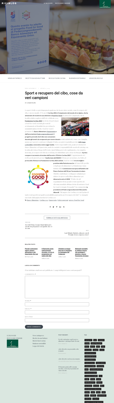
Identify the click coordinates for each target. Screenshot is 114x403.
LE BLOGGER (48, 3)
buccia (92, 346)
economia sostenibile (91, 376)
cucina (102, 350)
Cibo (103, 346)
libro (102, 386)
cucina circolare (89, 363)
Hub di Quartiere (90, 382)
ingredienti (88, 386)
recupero (95, 399)
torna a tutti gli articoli (57, 218)
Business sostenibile (77, 78)
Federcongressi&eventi (45, 134)
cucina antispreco (90, 359)
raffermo (88, 399)
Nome (28, 301)
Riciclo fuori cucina (57, 78)
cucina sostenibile (90, 366)
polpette (93, 395)
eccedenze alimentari (96, 369)
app (95, 340)
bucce (86, 346)
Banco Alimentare (33, 200)
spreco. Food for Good (76, 200)
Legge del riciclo (96, 78)
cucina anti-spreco (90, 356)
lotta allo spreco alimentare (92, 389)
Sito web (29, 316)
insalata (96, 386)
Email (28, 309)
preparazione (102, 395)
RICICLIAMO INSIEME (62, 3)
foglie (86, 379)
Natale (87, 392)
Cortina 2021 (44, 200)
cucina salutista (101, 363)
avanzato (101, 340)
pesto (86, 395)
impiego (99, 382)
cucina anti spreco (90, 353)
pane (92, 392)
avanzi (87, 343)
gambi (98, 379)
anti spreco (88, 340)
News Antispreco (15, 78)
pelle (103, 392)
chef (98, 346)
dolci (86, 369)
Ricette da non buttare (35, 78)
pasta (98, 392)
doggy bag (100, 366)
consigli (95, 350)
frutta (92, 379)
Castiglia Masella (31, 103)
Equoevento (51, 131)
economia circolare (90, 373)
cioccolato (88, 350)
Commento (30, 274)
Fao (100, 376)
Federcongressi (63, 200)
